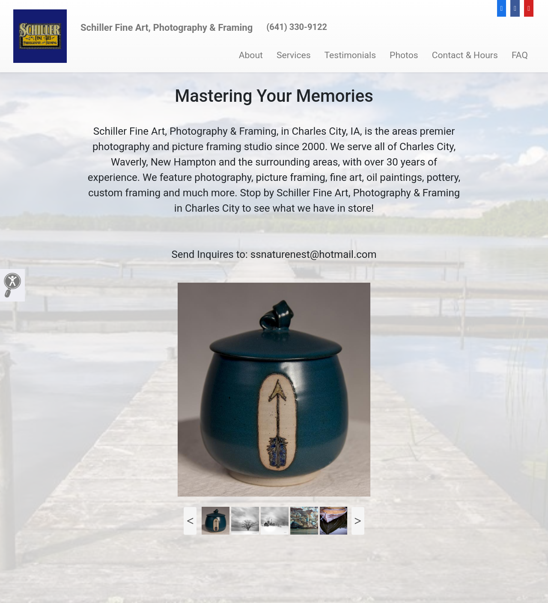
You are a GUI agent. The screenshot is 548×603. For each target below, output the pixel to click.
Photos (404, 55)
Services (294, 55)
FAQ (520, 55)
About (251, 55)
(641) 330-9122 (296, 27)
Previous (190, 521)
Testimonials (350, 55)
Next (357, 521)
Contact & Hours (465, 55)
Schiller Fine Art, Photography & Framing (166, 27)
